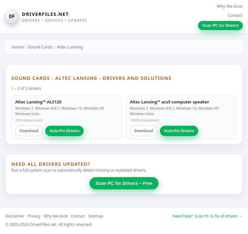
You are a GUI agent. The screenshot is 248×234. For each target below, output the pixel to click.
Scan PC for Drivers (220, 25)
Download (28, 130)
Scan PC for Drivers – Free (124, 183)
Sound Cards (40, 47)
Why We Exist (230, 6)
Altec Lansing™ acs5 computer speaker (169, 102)
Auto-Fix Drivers (64, 131)
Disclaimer (14, 216)
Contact (235, 15)
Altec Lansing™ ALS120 (38, 102)
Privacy (33, 216)
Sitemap (95, 216)
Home (18, 47)
